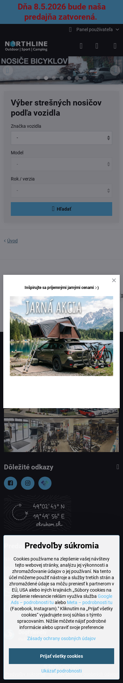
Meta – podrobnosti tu (90, 602)
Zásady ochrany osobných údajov (61, 638)
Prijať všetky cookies (61, 656)
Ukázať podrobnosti (61, 671)
